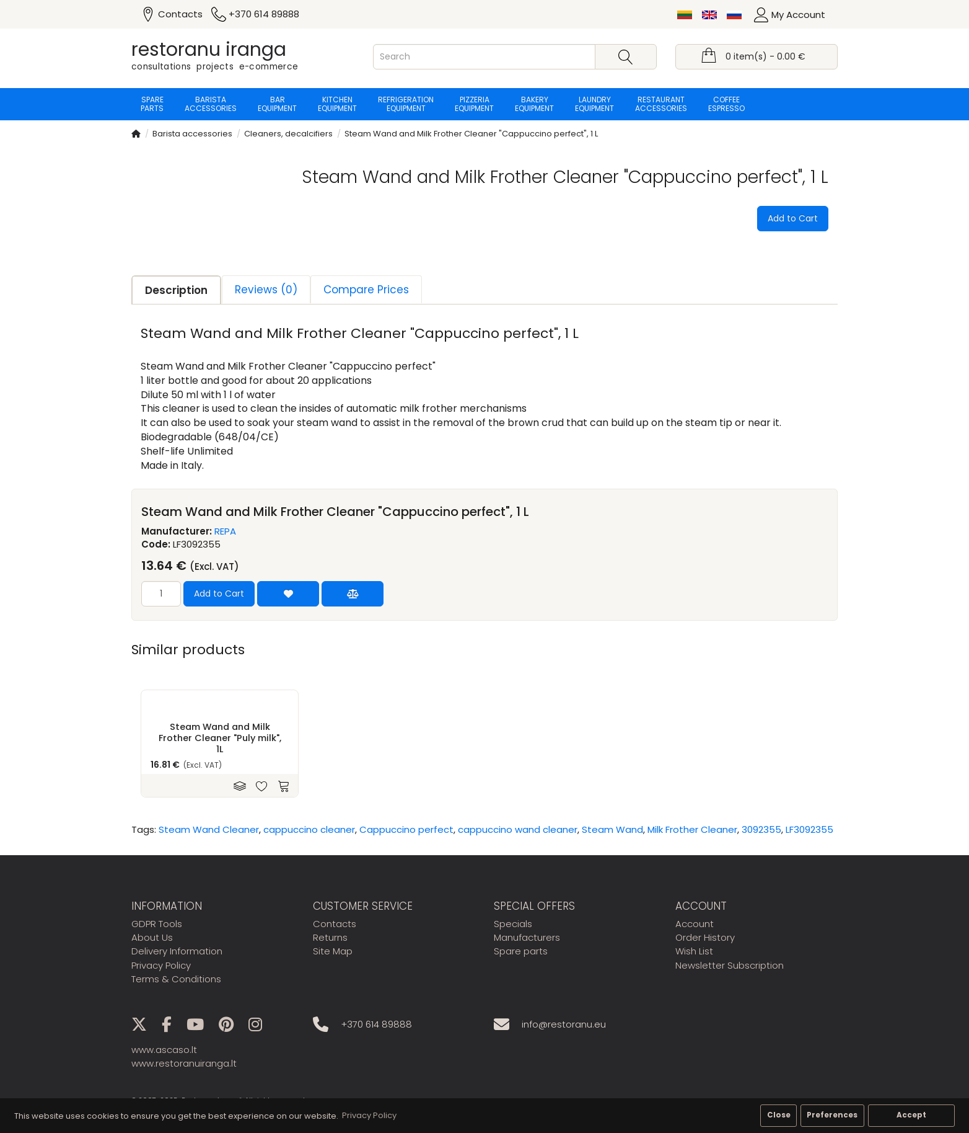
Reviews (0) (266, 289)
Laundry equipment (594, 103)
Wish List (694, 950)
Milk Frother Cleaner (692, 829)
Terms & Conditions (176, 978)
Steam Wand (612, 829)
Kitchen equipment (337, 103)
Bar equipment (277, 103)
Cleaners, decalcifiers (288, 134)
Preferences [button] (832, 1115)
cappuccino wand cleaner (517, 829)
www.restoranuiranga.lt (184, 1063)
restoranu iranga (208, 50)
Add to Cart (793, 218)
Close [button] (779, 1115)
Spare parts (152, 103)
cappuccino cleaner (309, 829)
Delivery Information (176, 950)
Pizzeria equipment (474, 103)
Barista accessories (211, 103)
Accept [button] (911, 1115)
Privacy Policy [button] (369, 1115)
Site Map (333, 950)
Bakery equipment (534, 103)
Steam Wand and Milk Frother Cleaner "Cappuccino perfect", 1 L (471, 134)
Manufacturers (527, 937)
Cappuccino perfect (406, 829)
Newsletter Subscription (729, 965)
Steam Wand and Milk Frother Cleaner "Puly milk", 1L (220, 738)
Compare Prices (366, 289)
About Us (152, 937)
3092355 (761, 829)
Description (176, 290)
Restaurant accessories (661, 103)
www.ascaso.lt (164, 1049)
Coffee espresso (726, 103)
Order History (705, 937)
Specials (513, 923)
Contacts (334, 923)
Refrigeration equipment (406, 103)
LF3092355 (809, 829)
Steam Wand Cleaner (209, 829)
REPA (225, 531)
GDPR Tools (156, 923)
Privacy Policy (161, 965)
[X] (145, 1026)
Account (694, 923)
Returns (330, 937)
